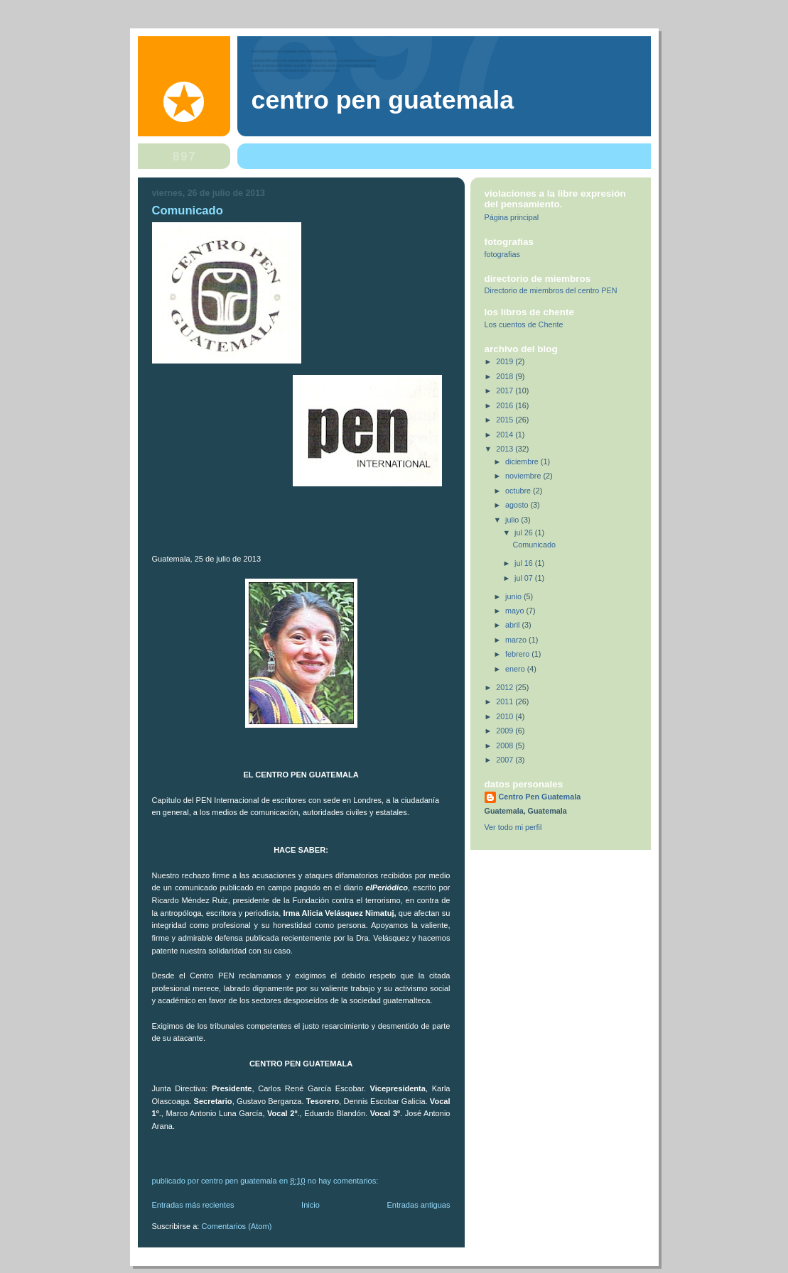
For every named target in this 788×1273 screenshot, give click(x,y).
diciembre (523, 461)
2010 (505, 716)
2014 (505, 434)
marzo (517, 639)
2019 (505, 361)
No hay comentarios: (344, 1180)
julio (513, 519)
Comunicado (187, 210)
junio (514, 596)
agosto (517, 505)
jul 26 (524, 532)
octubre (519, 490)
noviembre (524, 475)
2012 (505, 687)
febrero (518, 654)
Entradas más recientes (193, 1205)
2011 (505, 701)
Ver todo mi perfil (513, 827)
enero (516, 669)
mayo (515, 610)
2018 (505, 376)
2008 (505, 745)
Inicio (310, 1205)
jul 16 (524, 563)
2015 (505, 419)
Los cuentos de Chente (524, 324)
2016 (505, 405)
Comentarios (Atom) (237, 1226)
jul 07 (524, 578)
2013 (505, 448)
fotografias (502, 254)
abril (513, 625)
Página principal (512, 217)
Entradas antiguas (418, 1205)
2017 (505, 390)
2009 (505, 730)
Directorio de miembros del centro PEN (551, 290)
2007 (505, 759)
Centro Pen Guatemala (383, 100)
